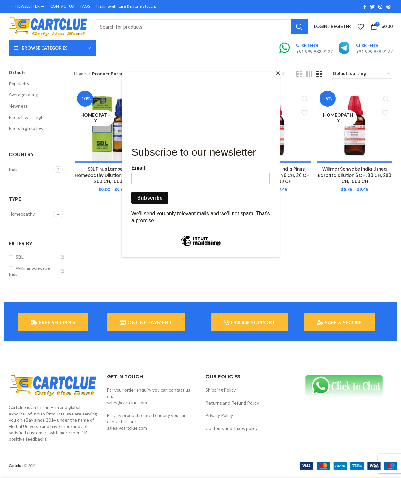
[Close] (278, 73)
